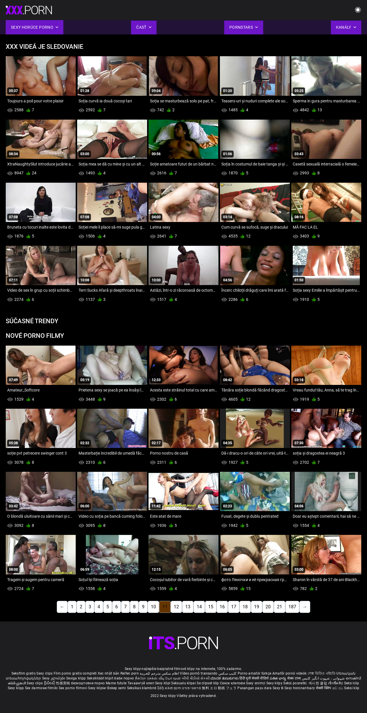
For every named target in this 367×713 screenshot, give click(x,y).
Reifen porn (129, 673)
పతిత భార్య (278, 678)
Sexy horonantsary (300, 688)
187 (292, 606)
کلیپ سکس (227, 673)
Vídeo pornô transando (198, 673)
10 (153, 606)
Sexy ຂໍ (278, 688)
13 (187, 606)
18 (245, 606)
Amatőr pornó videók (289, 673)
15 (210, 606)
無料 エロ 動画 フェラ (219, 688)
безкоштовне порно (88, 683)
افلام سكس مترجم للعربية (159, 673)
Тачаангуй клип (141, 683)
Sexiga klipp (76, 678)
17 (233, 606)
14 (199, 606)
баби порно (124, 678)
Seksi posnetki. (296, 683)
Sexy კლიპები (54, 678)
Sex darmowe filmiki (41, 688)
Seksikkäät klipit (100, 678)
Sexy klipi (163, 683)
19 (256, 606)
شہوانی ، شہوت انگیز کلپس (324, 678)
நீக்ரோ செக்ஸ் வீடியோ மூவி (158, 678)
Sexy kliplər (97, 688)
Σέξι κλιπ (165, 688)
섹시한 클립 (318, 683)
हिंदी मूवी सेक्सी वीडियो (254, 678)
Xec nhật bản (109, 673)
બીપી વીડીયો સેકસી (196, 678)
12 (176, 606)
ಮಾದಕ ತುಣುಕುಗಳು (224, 678)
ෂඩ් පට (338, 688)
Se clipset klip (208, 683)
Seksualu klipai (184, 683)
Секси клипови (233, 683)
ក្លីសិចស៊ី (50, 683)
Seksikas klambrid (142, 688)
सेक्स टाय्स (294, 678)
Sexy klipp (16, 688)
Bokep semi (116, 688)
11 (164, 606)
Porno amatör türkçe (255, 673)
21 (279, 606)
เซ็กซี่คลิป (336, 683)
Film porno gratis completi (75, 673)
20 (268, 606)
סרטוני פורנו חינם (187, 688)
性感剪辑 (63, 683)
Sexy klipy (274, 683)
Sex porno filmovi (73, 688)
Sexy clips (44, 673)
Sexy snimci (256, 683)
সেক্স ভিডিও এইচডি (321, 673)
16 (222, 606)
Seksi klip (351, 683)
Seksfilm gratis (23, 673)
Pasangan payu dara (255, 688)
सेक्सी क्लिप (324, 688)
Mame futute (116, 683)
